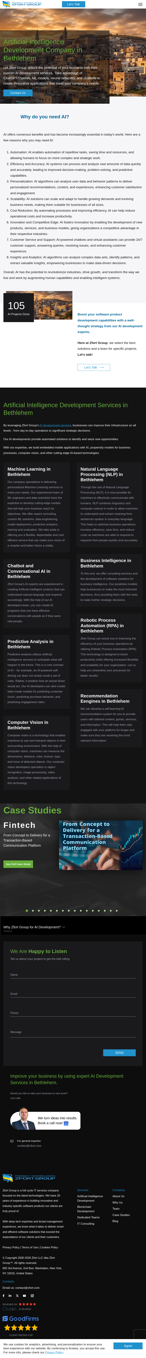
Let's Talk (73, 4)
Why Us (117, 1202)
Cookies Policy (49, 1247)
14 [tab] (105, 911)
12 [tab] (93, 911)
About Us (118, 1196)
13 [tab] (99, 911)
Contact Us (18, 93)
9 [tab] (75, 911)
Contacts (8, 1281)
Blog (115, 1221)
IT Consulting (85, 1223)
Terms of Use (30, 1247)
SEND (119, 1052)
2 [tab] (33, 911)
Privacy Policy (54, 1352)
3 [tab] (39, 911)
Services (82, 1190)
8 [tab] (69, 911)
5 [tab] (51, 911)
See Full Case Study (18, 864)
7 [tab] (63, 911)
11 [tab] (87, 911)
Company (118, 1190)
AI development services (55, 425)
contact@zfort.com (29, 1145)
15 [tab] (111, 911)
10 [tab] (81, 911)
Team (116, 1208)
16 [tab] (117, 911)
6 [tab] (57, 911)
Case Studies (121, 1215)
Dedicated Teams (88, 1217)
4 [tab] (45, 911)
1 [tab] (27, 911)
